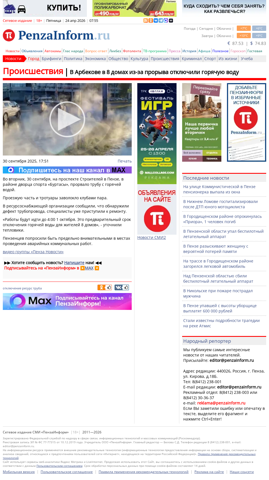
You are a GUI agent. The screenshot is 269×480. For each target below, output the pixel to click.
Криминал (192, 58)
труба (37, 288)
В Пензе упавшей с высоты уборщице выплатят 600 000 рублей (220, 308)
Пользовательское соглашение (67, 471)
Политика (73, 58)
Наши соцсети (242, 471)
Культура (139, 58)
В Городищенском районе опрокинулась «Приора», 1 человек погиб (222, 219)
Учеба (247, 58)
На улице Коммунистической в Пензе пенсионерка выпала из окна (219, 189)
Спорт (210, 58)
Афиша (204, 51)
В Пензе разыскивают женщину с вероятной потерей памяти (215, 248)
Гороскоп (238, 51)
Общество (118, 58)
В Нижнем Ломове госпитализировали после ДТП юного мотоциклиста (220, 204)
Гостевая (254, 51)
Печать (125, 161)
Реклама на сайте (209, 471)
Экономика (95, 58)
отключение (12, 288)
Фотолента (132, 51)
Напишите (74, 262)
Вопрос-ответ (96, 51)
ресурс (27, 288)
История (189, 51)
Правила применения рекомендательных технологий (144, 471)
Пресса (174, 51)
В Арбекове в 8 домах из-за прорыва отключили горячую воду (154, 72)
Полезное (220, 51)
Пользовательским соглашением (59, 466)
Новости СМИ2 (151, 237)
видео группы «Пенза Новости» (33, 251)
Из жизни (228, 58)
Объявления (32, 51)
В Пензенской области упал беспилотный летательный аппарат (223, 233)
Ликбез (115, 51)
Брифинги (51, 58)
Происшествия (165, 58)
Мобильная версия (19, 471)
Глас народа (73, 51)
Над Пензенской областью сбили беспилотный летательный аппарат (218, 278)
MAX (89, 268)
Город (33, 58)
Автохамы (53, 51)
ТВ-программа (155, 51)
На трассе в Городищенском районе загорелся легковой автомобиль (218, 263)
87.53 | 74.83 (247, 43)
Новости (13, 51)
